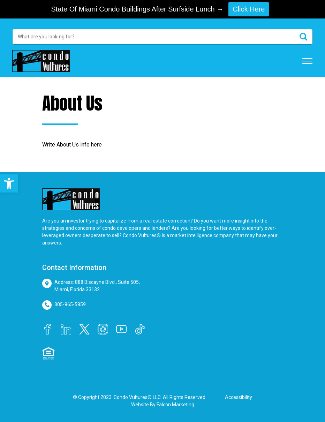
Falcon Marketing (175, 404)
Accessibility (238, 397)
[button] (9, 183)
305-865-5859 (70, 304)
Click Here (249, 9)
